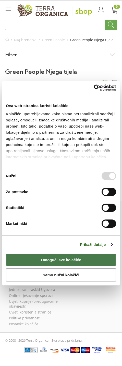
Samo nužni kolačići (61, 275)
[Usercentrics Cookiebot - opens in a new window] (93, 88)
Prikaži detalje (93, 244)
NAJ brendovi (25, 39)
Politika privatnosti (25, 318)
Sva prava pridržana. (67, 340)
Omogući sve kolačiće (61, 260)
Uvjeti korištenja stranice (30, 312)
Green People (53, 39)
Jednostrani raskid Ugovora (32, 289)
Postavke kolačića (23, 323)
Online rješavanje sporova (31, 295)
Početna (7, 40)
